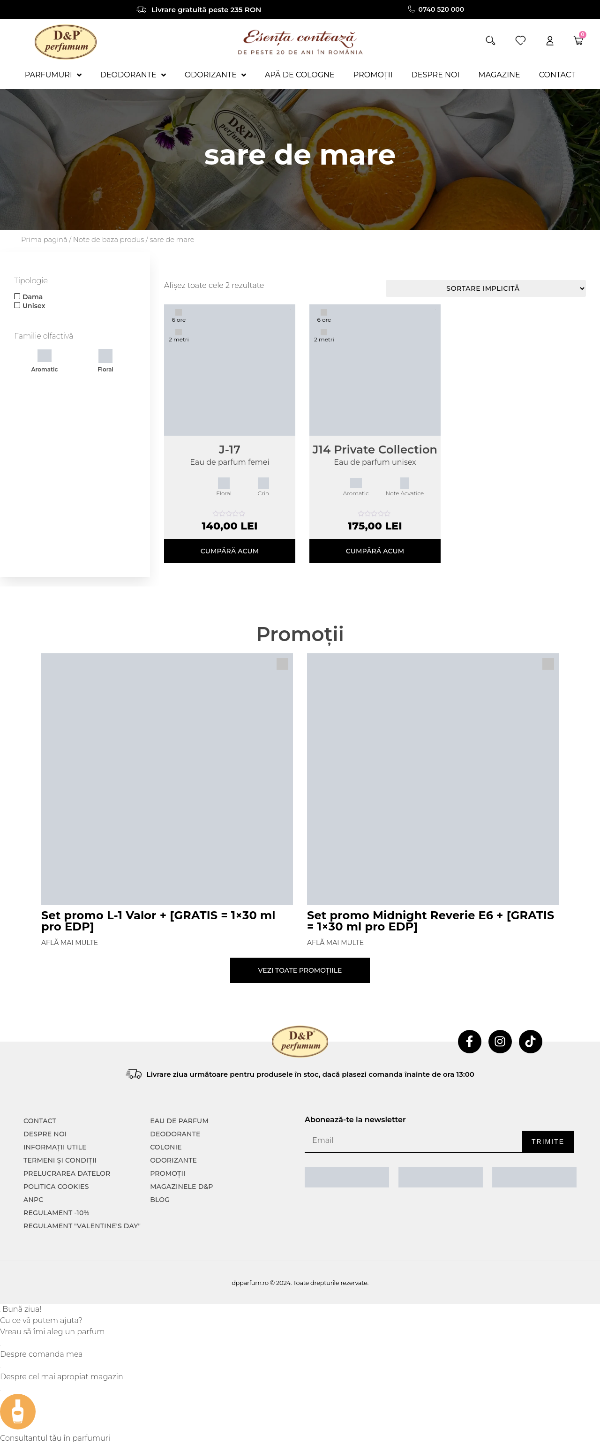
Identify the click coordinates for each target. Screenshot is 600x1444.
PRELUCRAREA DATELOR (66, 1173)
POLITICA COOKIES (56, 1186)
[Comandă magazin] (486, 288)
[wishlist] (520, 40)
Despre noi (45, 1134)
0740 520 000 (442, 9)
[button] (490, 40)
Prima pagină (44, 239)
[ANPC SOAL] (440, 1177)
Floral (105, 361)
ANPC (33, 1199)
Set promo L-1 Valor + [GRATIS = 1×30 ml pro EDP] (158, 920)
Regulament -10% (56, 1213)
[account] (550, 40)
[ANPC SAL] (347, 1177)
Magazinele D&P (181, 1186)
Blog (160, 1199)
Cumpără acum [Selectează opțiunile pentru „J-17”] (230, 551)
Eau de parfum (179, 1121)
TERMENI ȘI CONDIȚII (60, 1160)
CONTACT (39, 1121)
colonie (166, 1147)
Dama (32, 297)
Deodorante (175, 1134)
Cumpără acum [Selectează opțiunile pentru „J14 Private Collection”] (375, 551)
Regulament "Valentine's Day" (82, 1226)
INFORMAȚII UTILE (55, 1147)
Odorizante (173, 1160)
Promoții (167, 1173)
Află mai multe (69, 942)
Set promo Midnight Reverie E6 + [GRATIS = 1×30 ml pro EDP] (431, 920)
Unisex (33, 306)
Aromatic (44, 361)
